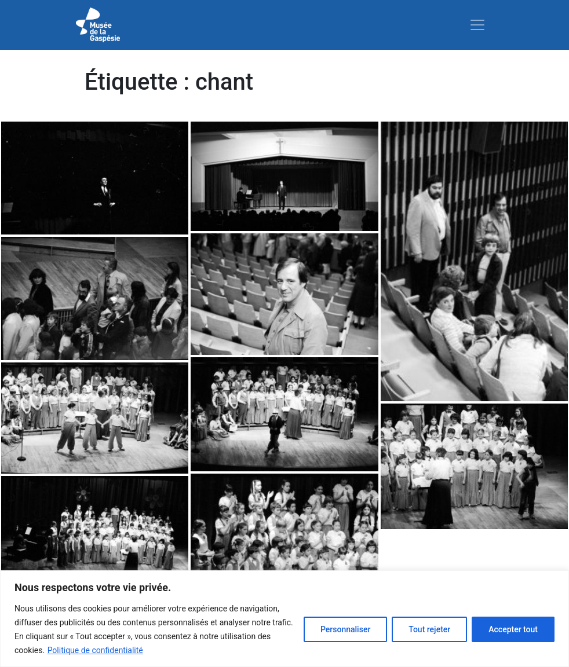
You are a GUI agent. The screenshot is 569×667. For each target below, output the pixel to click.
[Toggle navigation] (477, 25)
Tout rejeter (429, 629)
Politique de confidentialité (95, 650)
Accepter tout (513, 629)
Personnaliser (345, 629)
